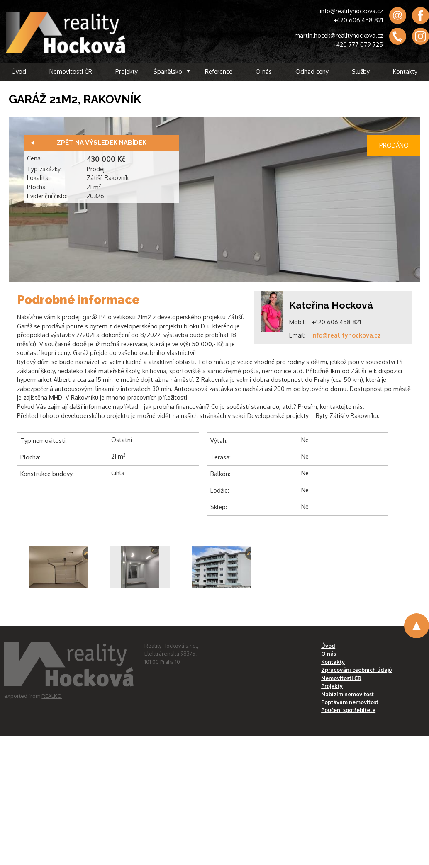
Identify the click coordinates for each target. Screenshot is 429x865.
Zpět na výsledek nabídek (101, 142)
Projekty (126, 71)
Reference (218, 71)
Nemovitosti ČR (70, 71)
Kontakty (405, 71)
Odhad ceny (312, 71)
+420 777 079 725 (358, 44)
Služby (361, 71)
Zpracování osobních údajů (356, 669)
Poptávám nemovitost (349, 702)
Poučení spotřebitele (348, 710)
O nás (264, 71)
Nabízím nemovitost (347, 694)
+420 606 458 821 (358, 20)
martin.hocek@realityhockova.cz (339, 35)
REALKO (51, 695)
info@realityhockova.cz (351, 11)
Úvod (19, 71)
